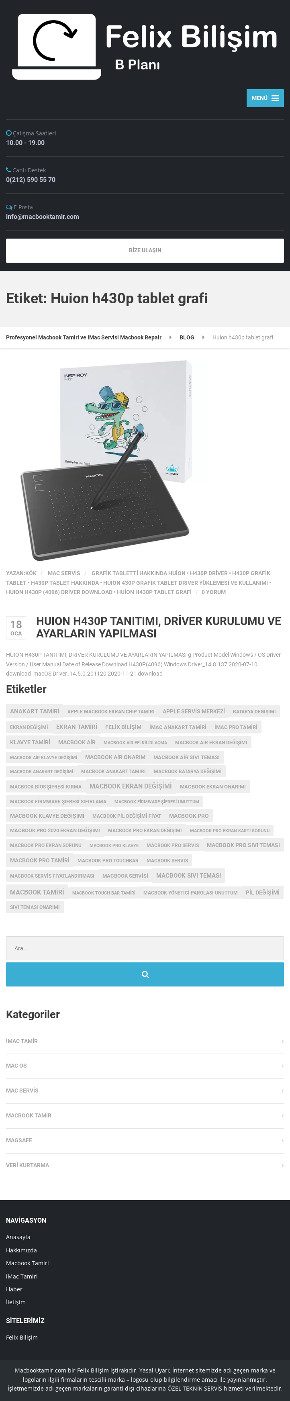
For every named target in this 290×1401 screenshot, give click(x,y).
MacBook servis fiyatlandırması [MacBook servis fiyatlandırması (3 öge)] (52, 876)
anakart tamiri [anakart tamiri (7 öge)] (34, 711)
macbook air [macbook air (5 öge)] (77, 742)
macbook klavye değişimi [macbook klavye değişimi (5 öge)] (47, 816)
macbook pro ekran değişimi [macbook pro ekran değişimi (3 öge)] (145, 830)
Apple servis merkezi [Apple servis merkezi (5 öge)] (194, 711)
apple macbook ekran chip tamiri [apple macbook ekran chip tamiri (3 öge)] (111, 712)
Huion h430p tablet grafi (154, 592)
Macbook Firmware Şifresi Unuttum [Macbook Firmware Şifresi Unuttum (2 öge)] (156, 802)
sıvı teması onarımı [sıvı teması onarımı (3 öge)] (35, 907)
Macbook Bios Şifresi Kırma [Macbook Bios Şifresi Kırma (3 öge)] (46, 787)
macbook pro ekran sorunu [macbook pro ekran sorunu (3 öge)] (46, 845)
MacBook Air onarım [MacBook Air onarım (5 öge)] (115, 757)
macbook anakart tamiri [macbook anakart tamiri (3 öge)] (113, 771)
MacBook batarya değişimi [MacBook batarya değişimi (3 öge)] (188, 771)
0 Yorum (214, 592)
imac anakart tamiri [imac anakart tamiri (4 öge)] (177, 727)
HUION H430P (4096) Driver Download (59, 592)
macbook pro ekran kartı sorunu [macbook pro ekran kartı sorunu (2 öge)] (230, 830)
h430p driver (209, 573)
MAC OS (16, 1065)
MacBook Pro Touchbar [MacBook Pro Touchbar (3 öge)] (108, 861)
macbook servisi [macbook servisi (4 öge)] (125, 876)
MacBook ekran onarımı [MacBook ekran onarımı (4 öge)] (213, 787)
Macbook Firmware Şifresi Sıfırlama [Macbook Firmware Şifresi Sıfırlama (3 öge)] (58, 802)
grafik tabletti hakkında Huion (139, 573)
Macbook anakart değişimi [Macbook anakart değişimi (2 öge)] (41, 771)
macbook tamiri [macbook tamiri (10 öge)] (37, 892)
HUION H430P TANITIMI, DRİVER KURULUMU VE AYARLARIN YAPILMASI (158, 627)
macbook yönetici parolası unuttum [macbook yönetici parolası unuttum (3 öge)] (190, 893)
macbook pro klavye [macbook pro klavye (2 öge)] (114, 845)
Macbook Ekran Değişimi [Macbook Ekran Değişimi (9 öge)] (131, 786)
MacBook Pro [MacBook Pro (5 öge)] (189, 816)
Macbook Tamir (28, 1115)
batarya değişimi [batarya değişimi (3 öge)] (254, 712)
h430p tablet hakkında (65, 583)
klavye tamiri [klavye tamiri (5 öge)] (30, 742)
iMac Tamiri (22, 1276)
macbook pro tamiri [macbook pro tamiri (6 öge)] (39, 860)
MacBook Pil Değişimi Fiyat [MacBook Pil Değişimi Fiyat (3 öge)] (126, 816)
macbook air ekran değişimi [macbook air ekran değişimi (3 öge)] (211, 742)
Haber (14, 1289)
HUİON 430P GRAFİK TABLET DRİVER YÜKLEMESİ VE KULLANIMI (185, 583)
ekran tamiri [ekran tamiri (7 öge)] (76, 727)
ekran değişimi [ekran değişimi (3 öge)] (29, 727)
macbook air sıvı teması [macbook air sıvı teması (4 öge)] (186, 757)
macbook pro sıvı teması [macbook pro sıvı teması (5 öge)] (243, 845)
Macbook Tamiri (27, 1263)
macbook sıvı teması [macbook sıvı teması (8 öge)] (188, 875)
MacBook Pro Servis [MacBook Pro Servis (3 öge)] (173, 845)
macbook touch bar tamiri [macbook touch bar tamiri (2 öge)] (103, 893)
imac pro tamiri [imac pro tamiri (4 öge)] (235, 727)
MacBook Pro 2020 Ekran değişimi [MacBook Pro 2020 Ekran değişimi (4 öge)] (55, 830)
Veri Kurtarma (27, 1165)
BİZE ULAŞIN (145, 250)
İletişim (16, 1302)
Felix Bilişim (22, 1337)
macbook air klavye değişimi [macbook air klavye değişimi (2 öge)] (43, 757)
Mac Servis (64, 573)
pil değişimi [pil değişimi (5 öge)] (263, 892)
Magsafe (19, 1140)
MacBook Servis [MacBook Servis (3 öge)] (167, 861)
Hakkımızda (21, 1250)
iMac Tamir (22, 1041)
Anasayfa (18, 1237)
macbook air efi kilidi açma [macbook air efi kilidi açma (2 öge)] (135, 742)
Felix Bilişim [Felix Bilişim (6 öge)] (123, 727)
